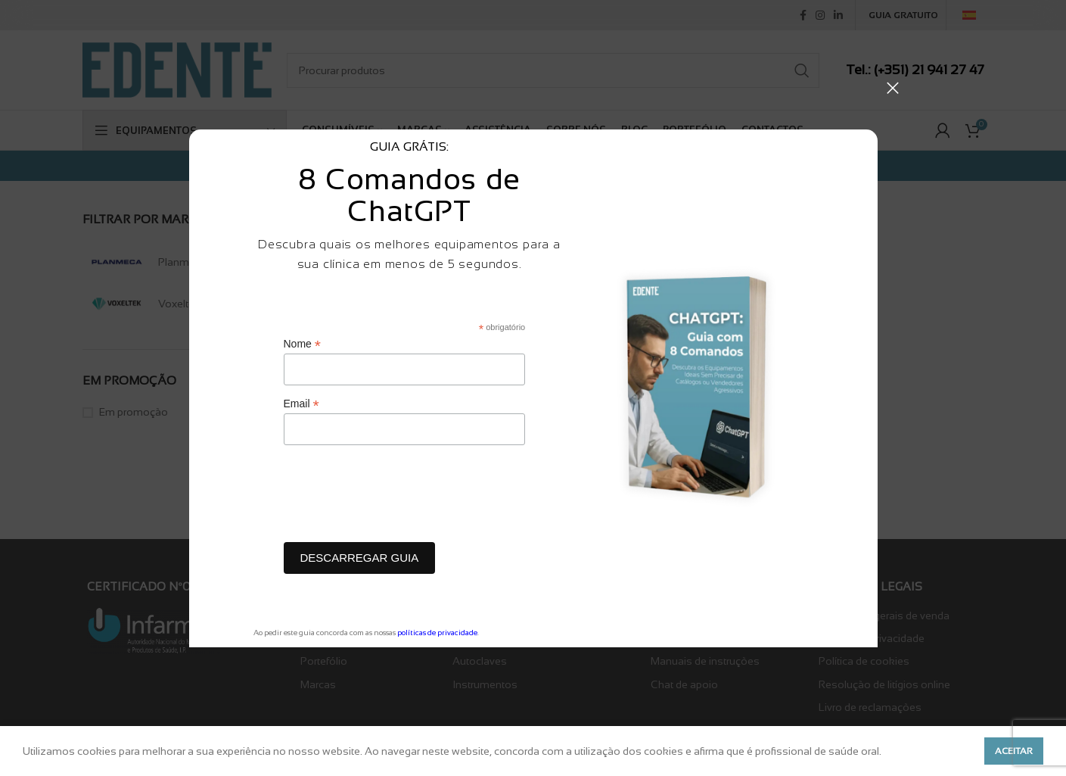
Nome (302, 344)
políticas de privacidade (437, 632)
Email (301, 404)
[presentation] (399, 497)
